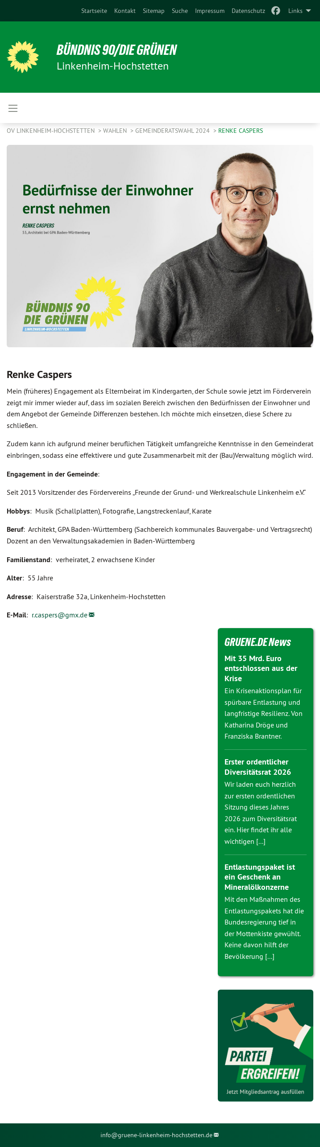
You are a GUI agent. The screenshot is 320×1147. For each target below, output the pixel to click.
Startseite (94, 11)
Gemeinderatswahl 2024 (173, 131)
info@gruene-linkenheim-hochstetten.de (156, 1135)
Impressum (209, 11)
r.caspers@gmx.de (59, 614)
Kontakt (125, 11)
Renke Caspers (240, 131)
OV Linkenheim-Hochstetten (51, 131)
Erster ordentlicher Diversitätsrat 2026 (257, 766)
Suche (180, 11)
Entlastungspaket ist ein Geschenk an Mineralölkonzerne (259, 877)
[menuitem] (94, 10)
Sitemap (154, 11)
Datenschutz (248, 11)
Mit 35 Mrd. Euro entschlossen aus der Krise (260, 668)
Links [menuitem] (295, 11)
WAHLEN (116, 131)
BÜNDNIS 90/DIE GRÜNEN (117, 50)
